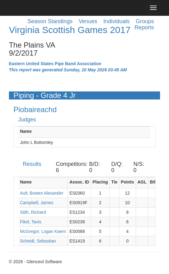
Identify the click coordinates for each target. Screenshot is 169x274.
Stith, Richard (33, 212)
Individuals (116, 21)
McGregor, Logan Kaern (43, 231)
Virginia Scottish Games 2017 (70, 30)
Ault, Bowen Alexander (42, 193)
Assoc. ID (79, 181)
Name (26, 131)
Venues (88, 21)
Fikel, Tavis (30, 221)
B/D (153, 181)
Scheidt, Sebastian (38, 240)
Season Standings (49, 21)
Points (127, 181)
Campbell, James (36, 202)
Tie (114, 181)
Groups (145, 21)
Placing (100, 181)
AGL (142, 181)
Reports (144, 27)
